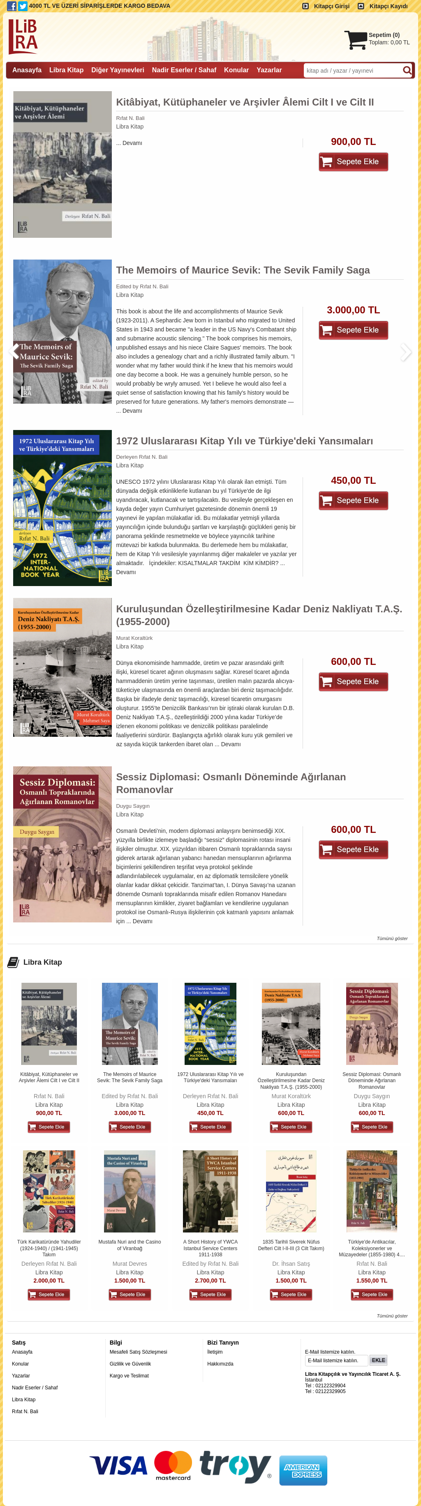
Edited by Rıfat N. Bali (142, 286)
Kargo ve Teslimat (129, 1376)
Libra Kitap (129, 126)
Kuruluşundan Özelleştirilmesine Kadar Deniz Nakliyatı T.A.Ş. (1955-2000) (259, 615)
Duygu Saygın (133, 806)
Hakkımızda (220, 1364)
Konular (20, 1364)
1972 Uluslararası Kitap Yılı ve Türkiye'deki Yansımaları (244, 440)
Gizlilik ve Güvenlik (130, 1364)
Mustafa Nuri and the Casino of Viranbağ (130, 1245)
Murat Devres (130, 1263)
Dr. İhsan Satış (291, 1263)
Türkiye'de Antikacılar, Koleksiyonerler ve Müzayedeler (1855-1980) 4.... (372, 1248)
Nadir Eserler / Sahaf (35, 1388)
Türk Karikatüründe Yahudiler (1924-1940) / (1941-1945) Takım (49, 1248)
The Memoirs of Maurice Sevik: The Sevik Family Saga (243, 270)
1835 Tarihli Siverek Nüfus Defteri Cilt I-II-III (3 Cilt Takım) (291, 1245)
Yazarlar (21, 1376)
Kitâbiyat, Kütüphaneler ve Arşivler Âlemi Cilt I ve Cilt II (245, 102)
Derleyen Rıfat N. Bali (141, 457)
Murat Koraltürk (134, 638)
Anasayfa (22, 1352)
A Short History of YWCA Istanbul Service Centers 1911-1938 (210, 1248)
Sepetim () (384, 35)
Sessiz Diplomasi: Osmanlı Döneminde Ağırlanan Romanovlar (231, 783)
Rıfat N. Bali (130, 118)
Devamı (132, 143)
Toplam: (389, 42)
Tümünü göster (392, 938)
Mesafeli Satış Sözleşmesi (138, 1352)
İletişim (214, 1352)
